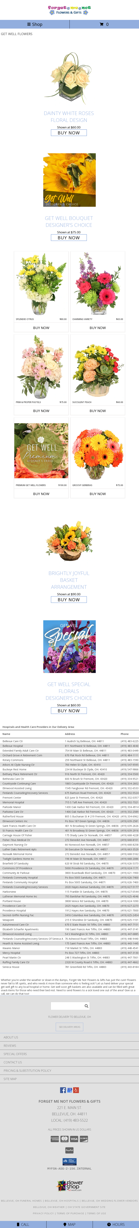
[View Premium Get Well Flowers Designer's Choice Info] (41, 451)
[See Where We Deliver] (69, 1026)
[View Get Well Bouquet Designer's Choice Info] (69, 180)
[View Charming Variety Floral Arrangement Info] (98, 284)
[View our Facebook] (63, 1092)
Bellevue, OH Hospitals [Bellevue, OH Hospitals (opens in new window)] (62, 1200)
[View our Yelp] (76, 1092)
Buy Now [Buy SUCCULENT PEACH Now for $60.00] (98, 410)
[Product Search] (70, 1006)
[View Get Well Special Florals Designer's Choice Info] (69, 646)
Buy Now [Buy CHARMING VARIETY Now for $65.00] (98, 327)
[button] (70, 1161)
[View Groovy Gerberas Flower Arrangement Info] (98, 450)
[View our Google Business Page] (69, 1092)
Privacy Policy (43, 1213)
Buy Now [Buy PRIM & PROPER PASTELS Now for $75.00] (41, 410)
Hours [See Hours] (116, 1224)
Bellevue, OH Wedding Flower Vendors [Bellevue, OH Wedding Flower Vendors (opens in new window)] (110, 1200)
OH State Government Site (87, 1207)
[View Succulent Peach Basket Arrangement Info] (98, 367)
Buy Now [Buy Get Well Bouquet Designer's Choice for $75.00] (69, 238)
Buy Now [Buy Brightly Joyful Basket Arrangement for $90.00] (69, 600)
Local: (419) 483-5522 (69, 1120)
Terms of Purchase (70, 1213)
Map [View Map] (69, 1224)
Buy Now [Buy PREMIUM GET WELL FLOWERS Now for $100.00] (41, 493)
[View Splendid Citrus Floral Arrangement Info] (41, 284)
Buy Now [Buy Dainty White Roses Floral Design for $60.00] (69, 133)
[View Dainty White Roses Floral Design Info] (69, 75)
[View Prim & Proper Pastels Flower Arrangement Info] (41, 367)
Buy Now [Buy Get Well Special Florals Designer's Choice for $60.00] (69, 711)
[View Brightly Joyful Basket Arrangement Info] (69, 535)
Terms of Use (96, 1213)
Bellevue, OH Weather (49, 1207)
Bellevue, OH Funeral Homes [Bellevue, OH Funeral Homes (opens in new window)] (21, 1200)
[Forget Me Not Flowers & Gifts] (69, 14)
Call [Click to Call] (23, 1224)
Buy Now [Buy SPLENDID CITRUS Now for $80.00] (41, 327)
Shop (34, 24)
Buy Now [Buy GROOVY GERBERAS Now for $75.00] (98, 493)
